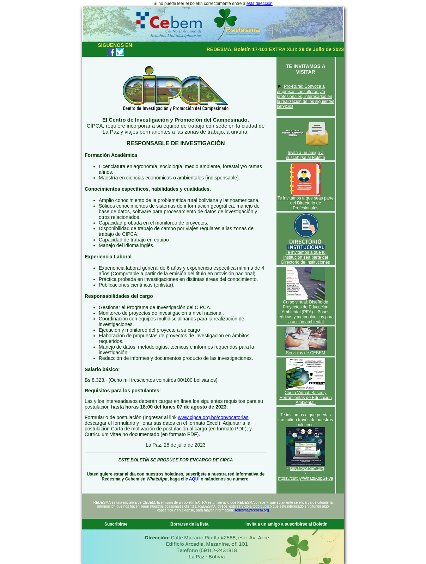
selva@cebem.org (307, 468)
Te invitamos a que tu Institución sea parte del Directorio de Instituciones (305, 257)
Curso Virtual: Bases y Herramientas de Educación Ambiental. (305, 397)
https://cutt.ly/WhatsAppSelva (305, 478)
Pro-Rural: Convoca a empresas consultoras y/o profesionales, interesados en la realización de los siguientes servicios (305, 96)
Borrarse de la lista (189, 524)
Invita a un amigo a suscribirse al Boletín (305, 155)
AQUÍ (194, 479)
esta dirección (260, 3)
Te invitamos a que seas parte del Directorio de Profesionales (306, 203)
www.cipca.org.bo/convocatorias (213, 417)
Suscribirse (115, 524)
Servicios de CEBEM (305, 352)
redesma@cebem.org (252, 510)
